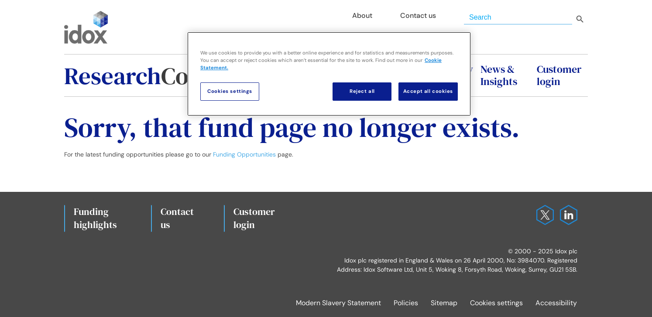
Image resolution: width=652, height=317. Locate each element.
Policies (406, 302)
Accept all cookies (428, 91)
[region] (329, 74)
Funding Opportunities (244, 154)
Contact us (177, 218)
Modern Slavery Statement (338, 302)
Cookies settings (496, 303)
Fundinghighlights (95, 218)
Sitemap (444, 302)
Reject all (362, 91)
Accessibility (556, 302)
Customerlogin (254, 218)
